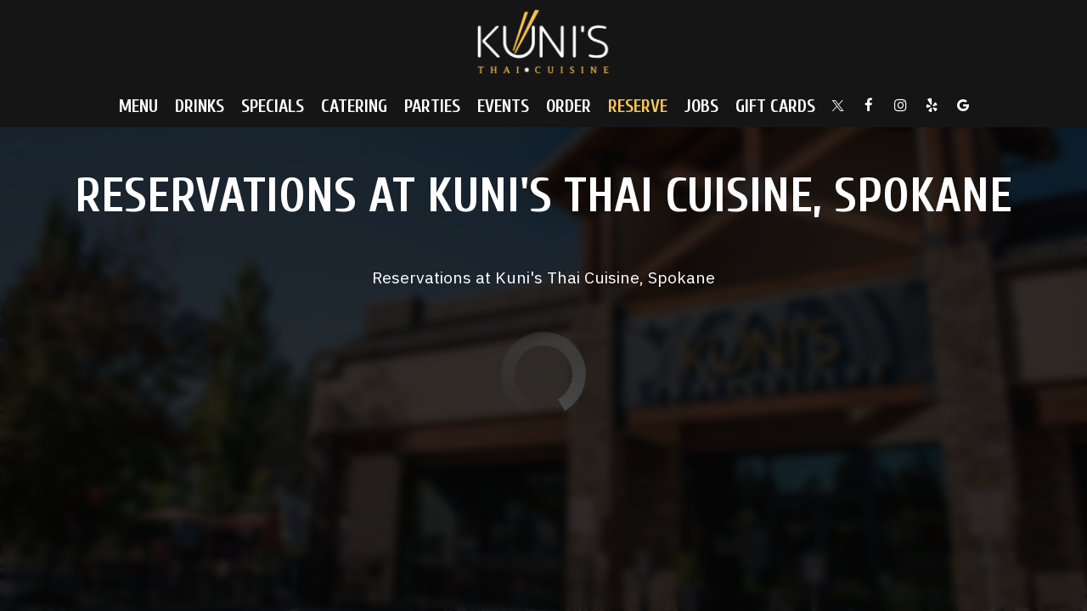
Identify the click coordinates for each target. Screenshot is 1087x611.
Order (568, 106)
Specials (272, 106)
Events (503, 106)
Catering (354, 106)
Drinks (199, 106)
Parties (432, 106)
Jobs (701, 106)
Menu (138, 106)
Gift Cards (775, 106)
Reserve (637, 106)
